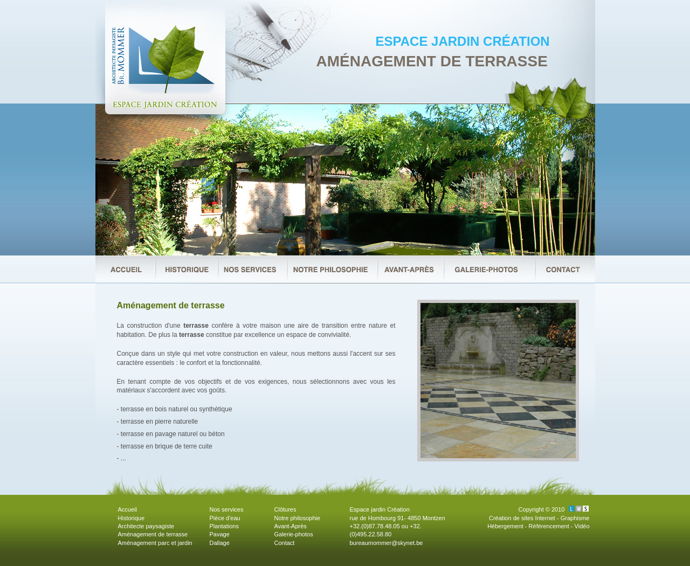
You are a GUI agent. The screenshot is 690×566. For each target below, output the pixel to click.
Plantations (224, 526)
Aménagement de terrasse (153, 534)
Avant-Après (290, 526)
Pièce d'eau (225, 518)
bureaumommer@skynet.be (386, 543)
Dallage (220, 543)
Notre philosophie (297, 518)
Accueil (127, 509)
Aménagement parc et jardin (155, 543)
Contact (284, 543)
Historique (131, 518)
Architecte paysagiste (146, 526)
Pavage (220, 534)
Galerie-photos (293, 534)
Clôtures (285, 509)
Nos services (227, 509)
